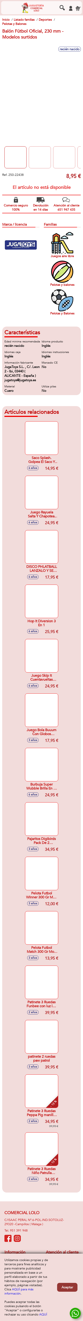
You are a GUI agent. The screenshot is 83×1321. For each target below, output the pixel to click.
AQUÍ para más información (18, 1291)
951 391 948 (19, 1230)
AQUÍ (43, 1314)
